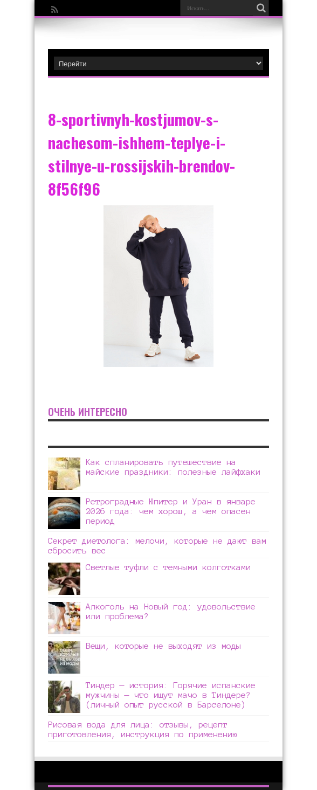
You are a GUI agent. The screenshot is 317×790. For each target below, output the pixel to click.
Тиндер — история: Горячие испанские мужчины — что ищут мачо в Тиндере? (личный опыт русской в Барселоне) (171, 695)
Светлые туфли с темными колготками (168, 567)
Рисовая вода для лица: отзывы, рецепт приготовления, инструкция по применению (142, 729)
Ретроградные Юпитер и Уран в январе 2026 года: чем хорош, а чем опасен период (171, 511)
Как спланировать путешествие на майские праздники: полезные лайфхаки (173, 467)
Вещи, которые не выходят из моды (163, 645)
